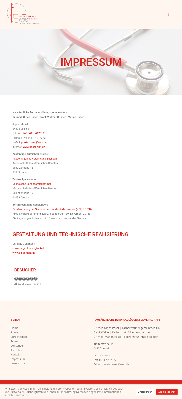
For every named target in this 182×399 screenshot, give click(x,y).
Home (14, 328)
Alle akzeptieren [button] (166, 391)
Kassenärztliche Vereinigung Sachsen (34, 158)
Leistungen (18, 345)
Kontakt (15, 354)
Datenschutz (18, 363)
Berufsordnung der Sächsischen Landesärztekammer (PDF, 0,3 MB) (52, 209)
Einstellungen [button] (145, 391)
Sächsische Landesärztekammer (31, 183)
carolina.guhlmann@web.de (28, 248)
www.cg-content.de (23, 252)
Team (14, 341)
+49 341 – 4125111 (34, 133)
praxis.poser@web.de (34, 142)
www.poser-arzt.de (34, 147)
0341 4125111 (107, 355)
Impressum (18, 359)
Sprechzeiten (19, 336)
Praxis (14, 332)
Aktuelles (16, 350)
